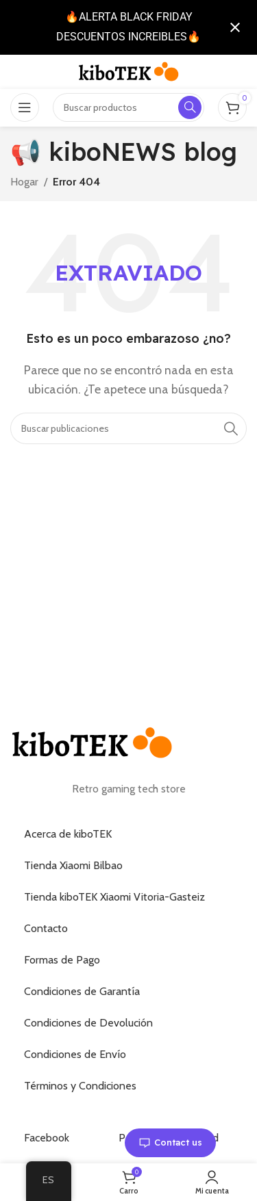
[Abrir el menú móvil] (24, 107)
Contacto (46, 928)
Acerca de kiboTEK (68, 833)
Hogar (24, 181)
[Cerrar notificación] (235, 27)
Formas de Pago (62, 959)
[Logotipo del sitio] (128, 70)
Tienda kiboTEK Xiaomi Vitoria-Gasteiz (114, 896)
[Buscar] (128, 428)
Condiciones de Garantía (82, 991)
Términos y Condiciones (80, 1085)
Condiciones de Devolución (88, 1022)
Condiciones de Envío (75, 1054)
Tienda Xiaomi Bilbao (73, 865)
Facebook (46, 1137)
